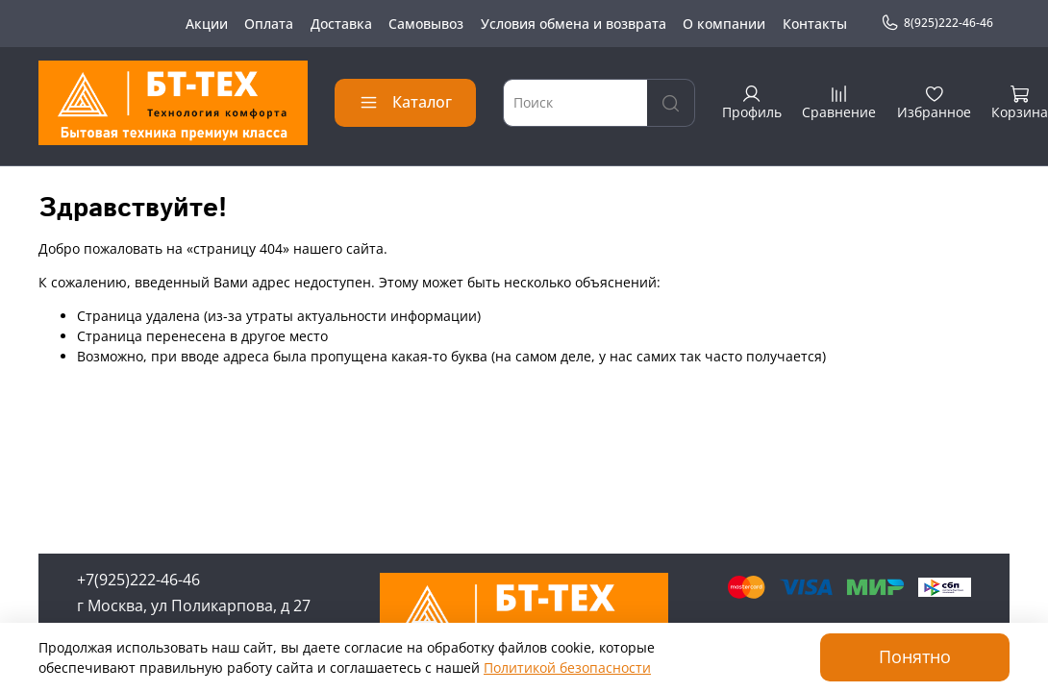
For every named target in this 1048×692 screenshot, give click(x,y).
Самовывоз (425, 23)
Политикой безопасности (567, 667)
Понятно (915, 656)
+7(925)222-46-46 (138, 579)
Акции (207, 23)
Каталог (405, 101)
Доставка (341, 23)
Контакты (815, 23)
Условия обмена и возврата (573, 23)
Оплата (268, 23)
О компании (724, 23)
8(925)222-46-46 (937, 23)
